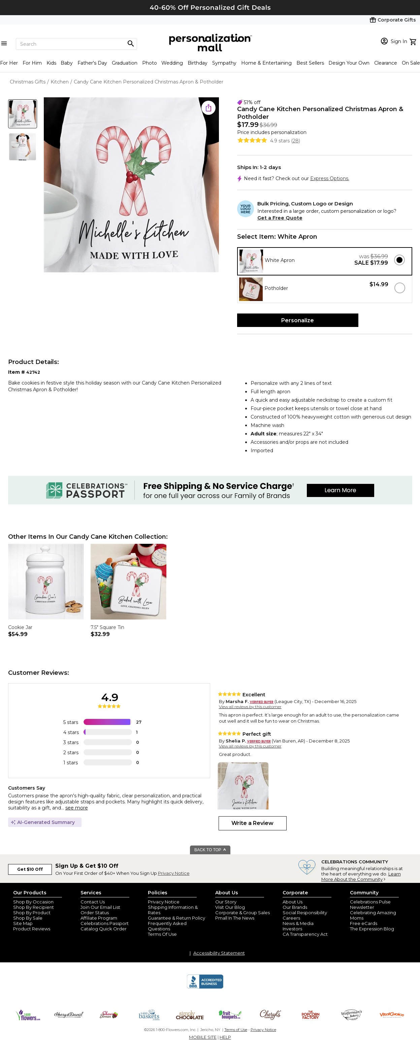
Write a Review (252, 823)
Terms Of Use (162, 934)
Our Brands (295, 907)
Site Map (23, 923)
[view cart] (414, 41)
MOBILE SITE (203, 1037)
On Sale (411, 63)
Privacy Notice (174, 873)
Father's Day (92, 63)
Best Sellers (310, 63)
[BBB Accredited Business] (205, 987)
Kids (51, 63)
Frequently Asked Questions (167, 926)
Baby (67, 63)
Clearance (385, 63)
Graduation (124, 63)
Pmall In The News (234, 918)
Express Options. (329, 178)
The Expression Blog (372, 928)
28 (296, 141)
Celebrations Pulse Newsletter (370, 904)
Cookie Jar (20, 627)
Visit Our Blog (230, 907)
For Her (9, 63)
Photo (149, 63)
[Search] (76, 44)
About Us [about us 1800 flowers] (292, 901)
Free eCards (363, 923)
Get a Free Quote (279, 218)
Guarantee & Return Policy (176, 918)
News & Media (298, 923)
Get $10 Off (30, 869)
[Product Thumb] (22, 113)
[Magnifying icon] (131, 43)
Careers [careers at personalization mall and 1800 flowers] (291, 918)
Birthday (197, 63)
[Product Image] (131, 185)
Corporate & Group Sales (242, 912)
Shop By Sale (27, 918)
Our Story (225, 901)
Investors (292, 928)
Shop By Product (32, 912)
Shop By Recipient (33, 907)
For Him (32, 63)
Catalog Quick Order (103, 928)
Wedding (172, 63)
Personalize (297, 320)
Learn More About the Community (361, 876)
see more (76, 808)
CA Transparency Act (305, 934)
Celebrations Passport (104, 923)
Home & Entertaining (266, 63)
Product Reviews (31, 928)
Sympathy (224, 63)
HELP (225, 1037)
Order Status (94, 912)
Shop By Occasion (33, 901)
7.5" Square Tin (107, 627)
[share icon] (208, 108)
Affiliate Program (98, 918)
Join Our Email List (100, 907)
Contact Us (92, 901)
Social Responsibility (305, 912)
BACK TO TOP (210, 850)
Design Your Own (348, 63)
